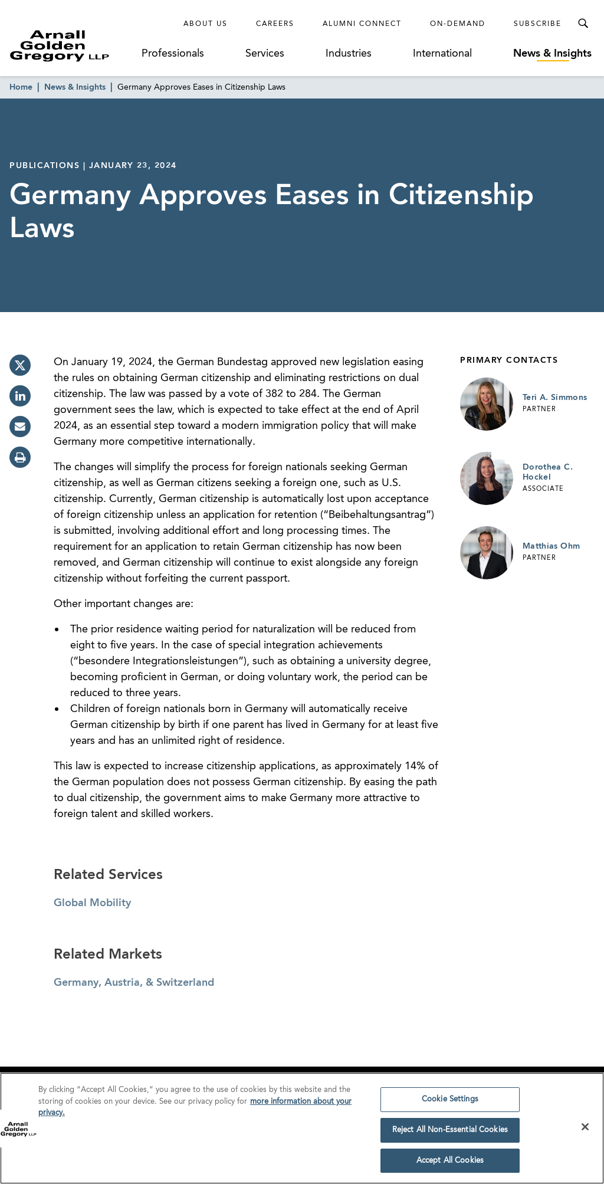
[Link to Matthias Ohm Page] (486, 552)
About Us (205, 24)
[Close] (585, 1130)
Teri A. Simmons (555, 397)
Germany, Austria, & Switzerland (134, 983)
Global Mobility (92, 903)
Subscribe (538, 24)
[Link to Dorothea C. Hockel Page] (486, 478)
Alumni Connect (362, 24)
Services (264, 53)
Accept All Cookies (450, 1163)
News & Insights (552, 53)
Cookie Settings (450, 1102)
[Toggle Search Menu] (583, 23)
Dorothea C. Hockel (548, 472)
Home (20, 87)
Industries (349, 53)
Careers (275, 24)
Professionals (173, 53)
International (442, 53)
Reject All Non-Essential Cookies (450, 1133)
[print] (20, 457)
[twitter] (20, 365)
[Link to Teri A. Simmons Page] (486, 404)
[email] (20, 426)
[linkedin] (20, 395)
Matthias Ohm (551, 546)
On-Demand (457, 24)
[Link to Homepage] (74, 45)
